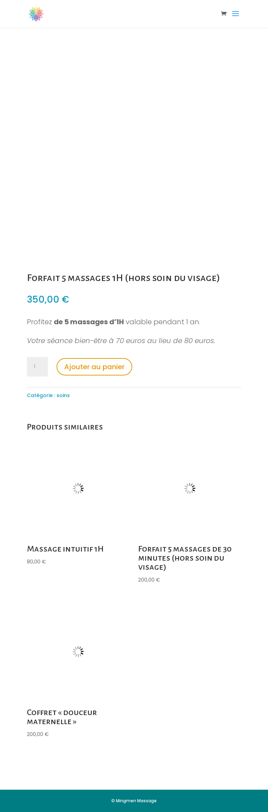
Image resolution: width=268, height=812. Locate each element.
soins (63, 395)
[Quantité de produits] (37, 367)
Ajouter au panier (94, 367)
